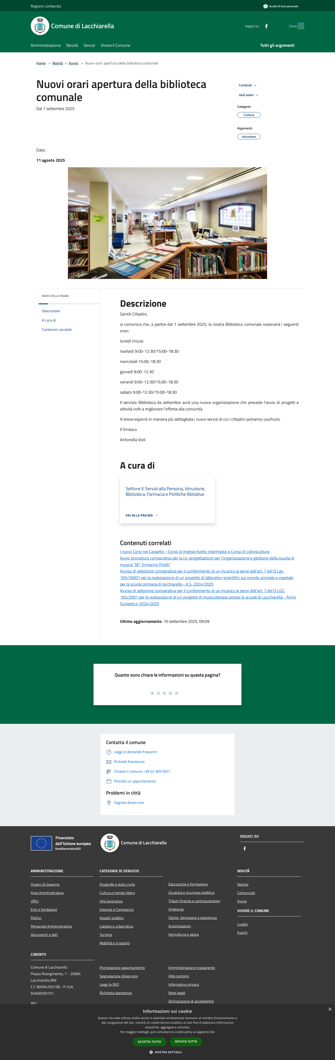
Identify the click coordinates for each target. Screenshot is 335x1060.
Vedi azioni (249, 95)
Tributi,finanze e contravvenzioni (194, 901)
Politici (36, 918)
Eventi (242, 932)
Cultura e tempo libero (117, 893)
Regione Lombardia (46, 6)
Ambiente (176, 909)
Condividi (248, 85)
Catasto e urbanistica (116, 926)
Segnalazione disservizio (119, 976)
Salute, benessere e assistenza (192, 917)
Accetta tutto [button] (149, 1042)
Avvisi (73, 63)
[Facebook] (257, 26)
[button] (167, 1052)
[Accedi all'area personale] (280, 6)
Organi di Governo (45, 884)
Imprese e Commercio (117, 909)
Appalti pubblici (112, 918)
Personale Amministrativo (51, 926)
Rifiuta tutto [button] (186, 1041)
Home (41, 63)
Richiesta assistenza (116, 993)
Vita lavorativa (111, 901)
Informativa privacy (183, 984)
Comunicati (246, 893)
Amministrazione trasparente (191, 967)
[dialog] (167, 1032)
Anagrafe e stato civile (117, 884)
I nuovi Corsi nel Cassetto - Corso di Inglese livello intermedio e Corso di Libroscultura (194, 551)
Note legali (176, 993)
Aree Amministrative (47, 893)
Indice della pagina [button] (55, 296)
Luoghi (242, 924)
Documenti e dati (44, 934)
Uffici (35, 901)
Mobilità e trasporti (115, 943)
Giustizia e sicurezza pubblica (191, 892)
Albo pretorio (178, 976)
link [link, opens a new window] (212, 1032)
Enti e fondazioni (44, 909)
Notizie (242, 884)
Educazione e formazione (188, 884)
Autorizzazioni (179, 926)
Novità (57, 63)
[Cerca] (298, 25)
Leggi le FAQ (109, 984)
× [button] (330, 1009)
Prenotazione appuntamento (122, 967)
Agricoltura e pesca (183, 934)
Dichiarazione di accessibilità (191, 1001)
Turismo (106, 934)
